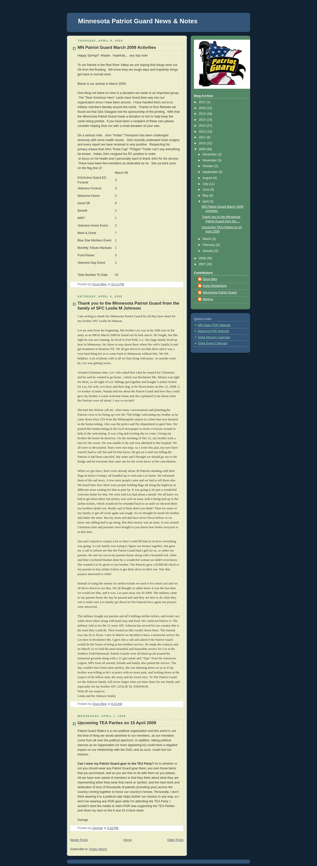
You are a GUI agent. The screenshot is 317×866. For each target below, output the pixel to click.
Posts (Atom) (98, 849)
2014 (203, 119)
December (210, 154)
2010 (203, 143)
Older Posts (175, 840)
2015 (203, 113)
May (206, 195)
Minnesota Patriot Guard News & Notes (138, 21)
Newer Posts (79, 840)
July (206, 184)
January (208, 251)
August (208, 178)
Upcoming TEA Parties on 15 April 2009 (117, 723)
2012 (203, 131)
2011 (203, 137)
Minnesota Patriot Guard (220, 292)
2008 (203, 258)
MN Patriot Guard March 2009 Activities (117, 47)
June (206, 189)
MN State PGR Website (214, 325)
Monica (208, 299)
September (211, 172)
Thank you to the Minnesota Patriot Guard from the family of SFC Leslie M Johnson (128, 306)
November (210, 160)
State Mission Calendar (214, 337)
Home (127, 840)
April (206, 201)
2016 (203, 108)
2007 (203, 264)
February (209, 245)
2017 (203, 102)
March (207, 239)
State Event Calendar (213, 343)
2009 (203, 149)
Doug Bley (210, 279)
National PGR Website (213, 331)
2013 (203, 125)
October (208, 166)
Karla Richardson (215, 286)
